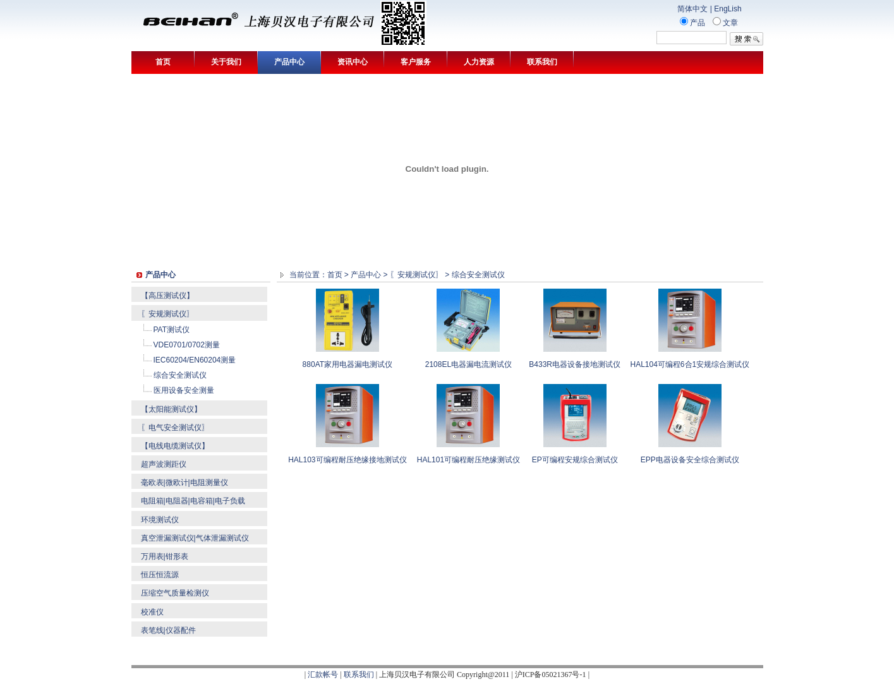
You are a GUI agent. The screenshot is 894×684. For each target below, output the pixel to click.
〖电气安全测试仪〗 (175, 427)
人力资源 (479, 61)
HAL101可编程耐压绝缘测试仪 (468, 459)
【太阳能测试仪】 (171, 409)
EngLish (727, 8)
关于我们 (226, 61)
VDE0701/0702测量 (187, 344)
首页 (163, 61)
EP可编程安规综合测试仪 (575, 459)
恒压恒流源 (160, 574)
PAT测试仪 (172, 329)
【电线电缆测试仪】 (175, 445)
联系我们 (542, 61)
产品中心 (289, 61)
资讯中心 (352, 61)
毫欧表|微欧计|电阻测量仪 (184, 482)
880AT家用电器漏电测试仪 (347, 364)
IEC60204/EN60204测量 (195, 360)
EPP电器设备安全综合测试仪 (690, 459)
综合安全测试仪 (180, 375)
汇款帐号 (323, 674)
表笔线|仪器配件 (168, 630)
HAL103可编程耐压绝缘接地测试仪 (347, 459)
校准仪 (152, 612)
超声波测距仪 (163, 464)
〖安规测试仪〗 (167, 313)
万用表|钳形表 (164, 556)
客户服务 (416, 61)
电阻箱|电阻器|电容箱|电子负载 (193, 500)
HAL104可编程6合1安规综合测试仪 (689, 364)
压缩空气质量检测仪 (175, 593)
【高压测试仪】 (167, 295)
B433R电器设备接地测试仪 (574, 364)
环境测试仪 (160, 519)
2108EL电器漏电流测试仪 (468, 364)
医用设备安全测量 (184, 390)
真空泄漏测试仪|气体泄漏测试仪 (195, 538)
